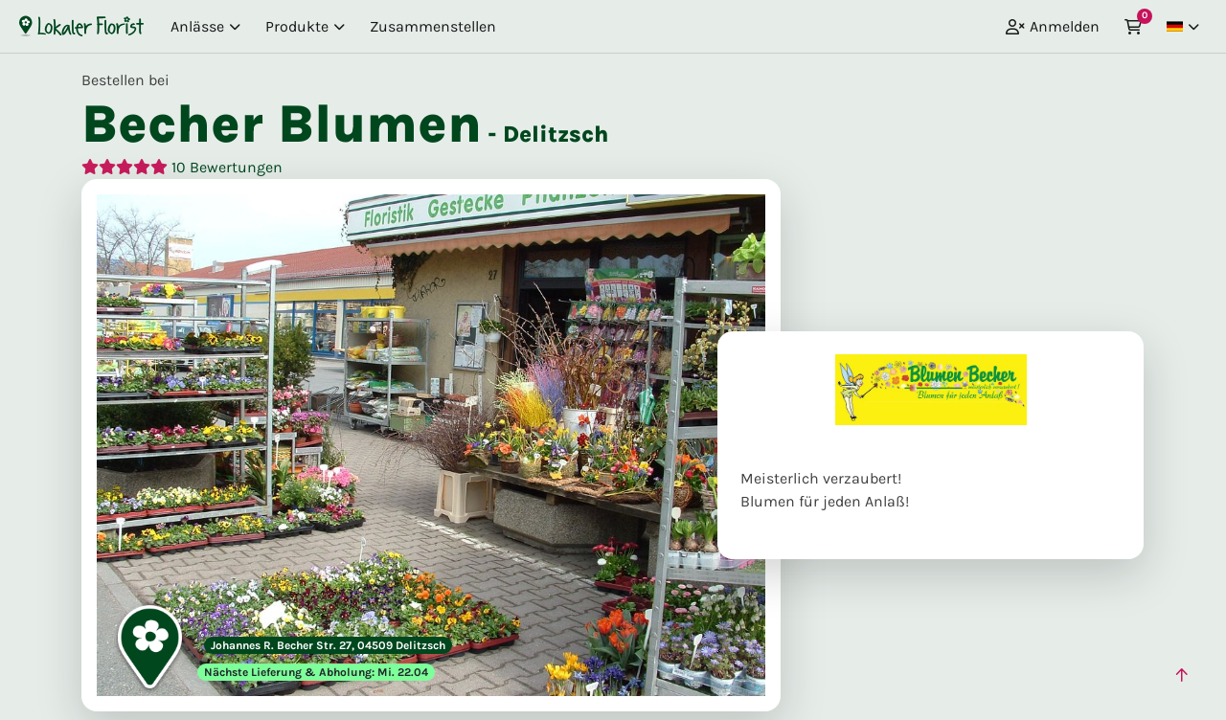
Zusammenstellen (433, 26)
